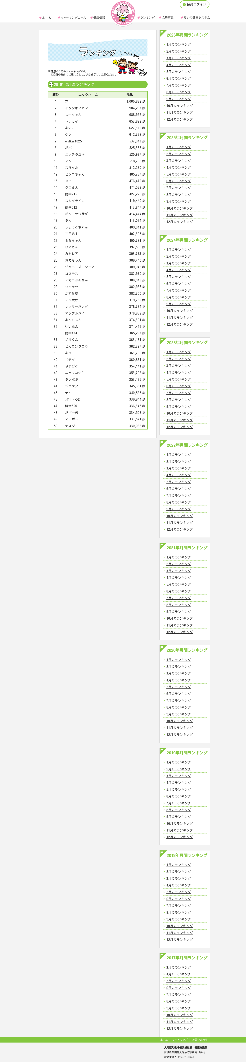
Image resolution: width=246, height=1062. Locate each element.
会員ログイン (194, 4)
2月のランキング (178, 51)
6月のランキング (178, 78)
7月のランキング (178, 85)
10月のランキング (179, 105)
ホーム (164, 1039)
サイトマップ (180, 1039)
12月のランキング (179, 119)
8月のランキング (178, 92)
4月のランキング (178, 65)
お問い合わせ (199, 1039)
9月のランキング (178, 99)
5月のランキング (178, 71)
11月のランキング (179, 112)
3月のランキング (178, 58)
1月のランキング (178, 44)
